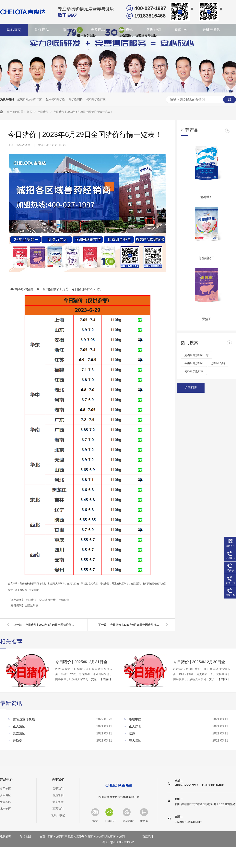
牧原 (132, 733)
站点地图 (25, 836)
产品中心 (6, 779)
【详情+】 (106, 679)
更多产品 (98, 30)
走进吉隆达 (211, 30)
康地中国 (135, 719)
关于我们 (58, 779)
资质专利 (58, 795)
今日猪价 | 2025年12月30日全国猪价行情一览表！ (201, 662)
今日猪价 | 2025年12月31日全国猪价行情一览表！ (83, 662)
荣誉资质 (58, 802)
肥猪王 (206, 319)
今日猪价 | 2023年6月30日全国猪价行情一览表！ (51, 624)
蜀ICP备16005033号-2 (118, 842)
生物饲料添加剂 (55, 99)
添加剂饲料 (76, 99)
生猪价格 (63, 599)
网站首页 (14, 30)
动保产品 (42, 30)
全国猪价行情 (47, 599)
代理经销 (154, 30)
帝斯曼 (17, 740)
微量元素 (70, 30)
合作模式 (126, 30)
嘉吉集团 (19, 733)
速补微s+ (206, 197)
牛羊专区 (5, 802)
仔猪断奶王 (206, 258)
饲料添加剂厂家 (96, 99)
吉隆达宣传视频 (24, 719)
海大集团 (135, 740)
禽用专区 (5, 795)
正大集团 (19, 726)
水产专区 (5, 808)
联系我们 (58, 808)
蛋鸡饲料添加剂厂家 (29, 99)
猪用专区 (5, 788)
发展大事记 (58, 815)
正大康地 (135, 726)
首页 (30, 111)
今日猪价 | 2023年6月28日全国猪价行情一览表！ (135, 624)
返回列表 (190, 387)
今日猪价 (43, 111)
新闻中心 (181, 30)
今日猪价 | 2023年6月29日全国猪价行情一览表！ (83, 111)
